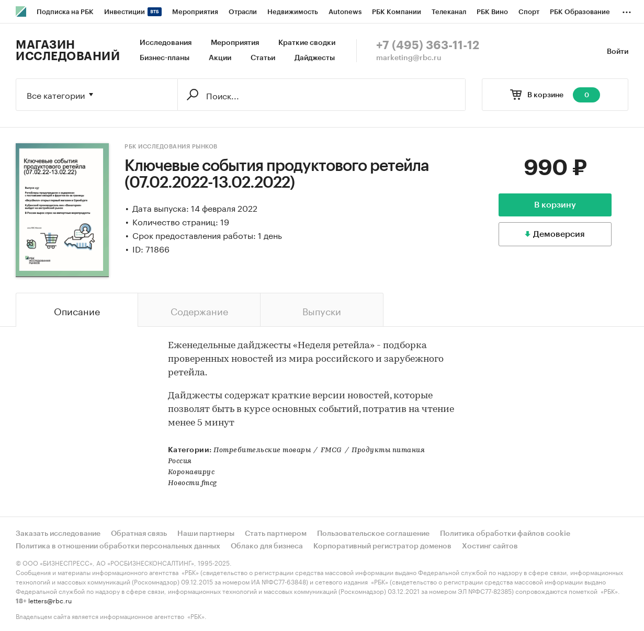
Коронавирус (191, 472)
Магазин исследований (68, 50)
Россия (180, 461)
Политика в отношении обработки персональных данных (118, 546)
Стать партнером (276, 533)
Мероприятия (235, 43)
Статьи (263, 58)
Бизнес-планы (164, 58)
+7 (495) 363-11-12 (427, 45)
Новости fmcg (192, 483)
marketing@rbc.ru (409, 58)
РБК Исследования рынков (171, 147)
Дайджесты (315, 58)
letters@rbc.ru (50, 600)
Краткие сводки (306, 43)
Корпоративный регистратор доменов (382, 546)
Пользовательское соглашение (373, 533)
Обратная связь (139, 533)
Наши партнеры (205, 533)
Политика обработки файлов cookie (505, 533)
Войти (617, 51)
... (626, 10)
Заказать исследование (58, 533)
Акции (220, 58)
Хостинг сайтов (490, 546)
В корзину (555, 205)
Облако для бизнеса (267, 546)
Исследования (165, 43)
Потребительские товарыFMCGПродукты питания (319, 450)
